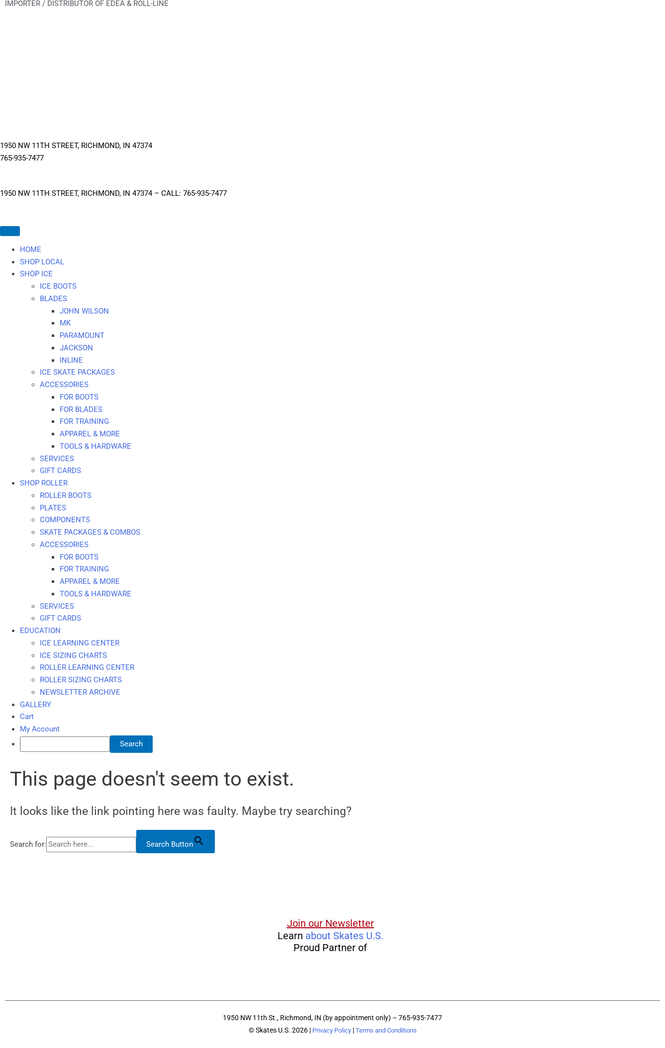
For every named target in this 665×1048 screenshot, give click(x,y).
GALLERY (35, 704)
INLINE (71, 360)
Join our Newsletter (330, 923)
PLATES (53, 507)
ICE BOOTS (58, 286)
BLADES (53, 298)
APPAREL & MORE (90, 433)
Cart (27, 716)
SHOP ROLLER (44, 483)
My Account (40, 729)
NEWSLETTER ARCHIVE (80, 692)
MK (65, 323)
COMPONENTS (65, 519)
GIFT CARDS (60, 470)
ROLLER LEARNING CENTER (87, 667)
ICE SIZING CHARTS (73, 655)
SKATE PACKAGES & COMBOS (90, 532)
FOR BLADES (81, 409)
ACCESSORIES (64, 384)
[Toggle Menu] (10, 231)
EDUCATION (40, 630)
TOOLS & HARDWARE (95, 446)
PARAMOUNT (82, 335)
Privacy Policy (328, 1030)
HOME (30, 249)
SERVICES (57, 458)
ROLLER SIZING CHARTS (81, 679)
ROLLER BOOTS (66, 495)
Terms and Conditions (388, 1030)
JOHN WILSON (84, 311)
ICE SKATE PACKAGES (77, 372)
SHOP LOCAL (42, 261)
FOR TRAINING (84, 421)
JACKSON (76, 347)
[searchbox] (65, 744)
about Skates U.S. (344, 936)
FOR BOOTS (79, 397)
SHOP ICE (36, 273)
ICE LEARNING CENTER (79, 643)
